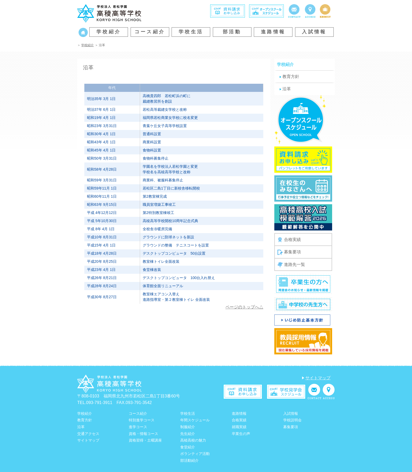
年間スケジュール (195, 420)
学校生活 (191, 31)
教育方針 (290, 76)
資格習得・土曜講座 (145, 440)
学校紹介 (108, 31)
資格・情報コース (143, 434)
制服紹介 (187, 427)
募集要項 (289, 252)
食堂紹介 (187, 447)
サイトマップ (318, 378)
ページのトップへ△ (244, 307)
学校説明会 (292, 420)
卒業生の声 (241, 434)
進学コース (138, 427)
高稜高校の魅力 (193, 440)
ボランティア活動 (195, 454)
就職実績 (239, 427)
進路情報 (273, 31)
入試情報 (314, 31)
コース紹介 (150, 31)
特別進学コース (141, 420)
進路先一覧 (291, 264)
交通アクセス (88, 434)
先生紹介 (187, 434)
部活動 (232, 31)
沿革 (286, 89)
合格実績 (289, 239)
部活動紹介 (189, 460)
